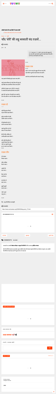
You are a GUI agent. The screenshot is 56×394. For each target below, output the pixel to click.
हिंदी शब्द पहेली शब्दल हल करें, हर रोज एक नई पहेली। (12, 32)
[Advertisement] (28, 17)
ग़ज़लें (8, 36)
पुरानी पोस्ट (51, 235)
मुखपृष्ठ (5, 385)
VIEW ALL (50, 355)
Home (2, 36)
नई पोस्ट (4, 235)
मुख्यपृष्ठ (27, 235)
